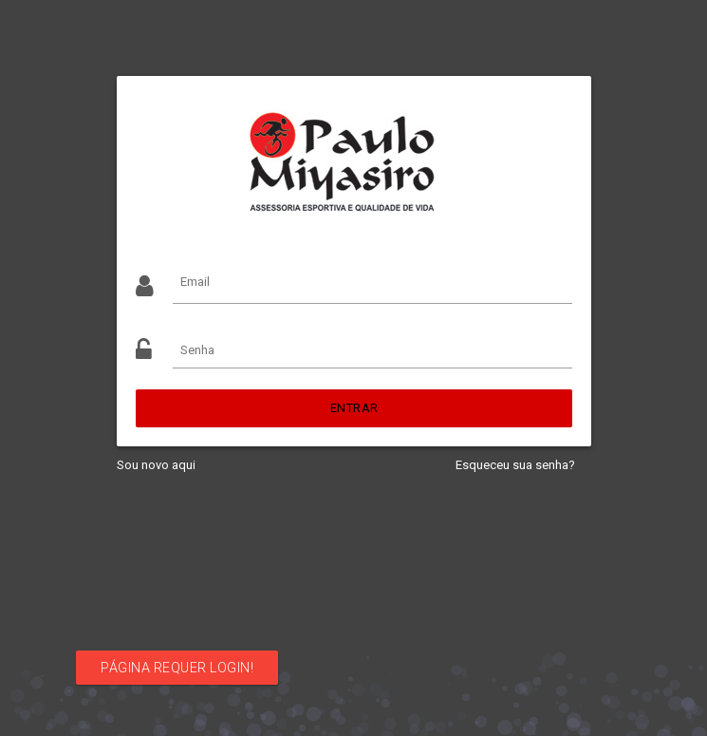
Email (195, 281)
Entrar (353, 408)
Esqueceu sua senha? (515, 465)
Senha (197, 350)
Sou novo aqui (156, 465)
